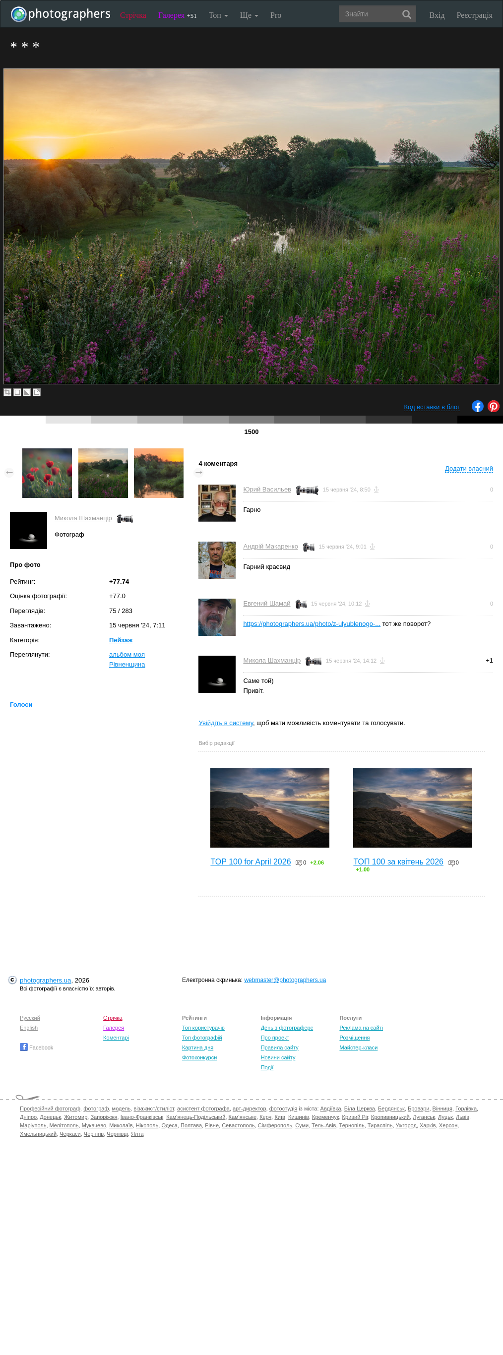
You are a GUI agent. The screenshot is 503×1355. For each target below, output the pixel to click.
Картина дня (197, 1047)
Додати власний (469, 468)
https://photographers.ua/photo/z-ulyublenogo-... (311, 623)
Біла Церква (359, 1108)
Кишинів (298, 1117)
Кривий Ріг (355, 1117)
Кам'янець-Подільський (195, 1117)
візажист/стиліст (153, 1108)
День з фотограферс (287, 1028)
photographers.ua (45, 980)
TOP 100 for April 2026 (250, 862)
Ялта (137, 1134)
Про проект (275, 1038)
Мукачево (94, 1125)
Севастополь (238, 1125)
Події (267, 1067)
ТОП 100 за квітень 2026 (398, 862)
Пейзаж (120, 640)
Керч (265, 1117)
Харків (428, 1125)
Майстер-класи (358, 1047)
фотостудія (283, 1108)
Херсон (448, 1125)
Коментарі (116, 1038)
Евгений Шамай (266, 603)
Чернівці (117, 1134)
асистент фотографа (203, 1108)
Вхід (437, 15)
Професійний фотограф (50, 1108)
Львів (462, 1117)
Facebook (36, 1047)
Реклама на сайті (361, 1028)
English (29, 1028)
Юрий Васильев (267, 489)
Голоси (21, 704)
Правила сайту (280, 1047)
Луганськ (424, 1117)
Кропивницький (390, 1117)
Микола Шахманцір (83, 518)
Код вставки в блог (432, 407)
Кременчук (325, 1117)
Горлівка (466, 1108)
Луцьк (445, 1117)
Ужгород (406, 1125)
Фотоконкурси (199, 1057)
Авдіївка (330, 1108)
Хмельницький (38, 1134)
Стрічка (133, 15)
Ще (249, 15)
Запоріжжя (103, 1117)
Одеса (169, 1125)
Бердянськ (391, 1108)
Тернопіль (352, 1125)
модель (121, 1108)
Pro (275, 15)
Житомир (75, 1117)
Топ (218, 15)
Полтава (191, 1125)
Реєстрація (475, 15)
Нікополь (147, 1125)
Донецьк (50, 1117)
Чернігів (94, 1134)
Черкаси (70, 1134)
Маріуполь (33, 1125)
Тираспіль (380, 1125)
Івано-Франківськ (142, 1117)
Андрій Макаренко (270, 546)
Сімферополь (275, 1125)
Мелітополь (64, 1125)
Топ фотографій (202, 1038)
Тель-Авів (324, 1125)
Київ (279, 1117)
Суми (302, 1125)
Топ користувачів (203, 1028)
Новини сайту (278, 1057)
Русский (30, 1018)
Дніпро (28, 1117)
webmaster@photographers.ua (285, 980)
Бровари (419, 1108)
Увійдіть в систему (225, 723)
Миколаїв (121, 1125)
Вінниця (442, 1108)
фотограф (96, 1108)
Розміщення (354, 1038)
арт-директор (249, 1108)
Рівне (212, 1125)
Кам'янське (243, 1117)
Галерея (177, 15)
